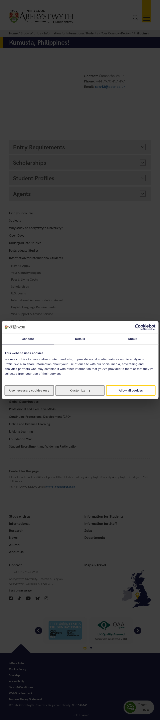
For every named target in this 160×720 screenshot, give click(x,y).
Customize (80, 390)
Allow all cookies (131, 390)
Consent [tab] (28, 338)
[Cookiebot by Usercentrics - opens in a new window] (137, 327)
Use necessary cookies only (29, 390)
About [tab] (132, 338)
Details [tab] (80, 338)
